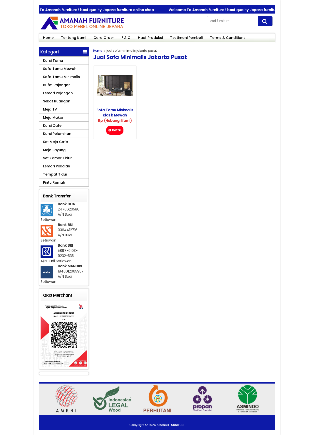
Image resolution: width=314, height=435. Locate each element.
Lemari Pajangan (58, 93)
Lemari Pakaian (56, 166)
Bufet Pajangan (57, 84)
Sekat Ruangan (56, 101)
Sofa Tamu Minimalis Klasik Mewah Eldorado (114, 115)
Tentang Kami (73, 37)
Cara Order (103, 37)
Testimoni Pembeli (186, 37)
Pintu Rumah (54, 182)
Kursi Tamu (53, 60)
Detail (114, 130)
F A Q (126, 37)
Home (48, 37)
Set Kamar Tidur (57, 158)
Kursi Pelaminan (57, 133)
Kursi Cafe (52, 125)
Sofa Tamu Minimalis (61, 76)
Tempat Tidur (55, 174)
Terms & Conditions (227, 37)
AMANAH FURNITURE (171, 425)
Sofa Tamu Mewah (59, 68)
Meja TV (50, 109)
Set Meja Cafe (55, 141)
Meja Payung (54, 149)
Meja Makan (53, 117)
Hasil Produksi (150, 37)
